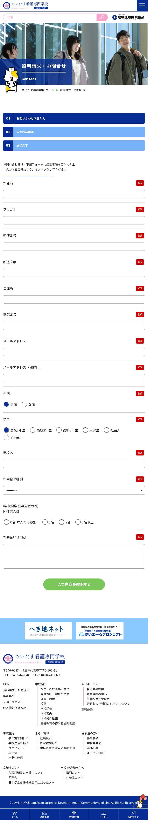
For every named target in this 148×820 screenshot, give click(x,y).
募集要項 (92, 738)
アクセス (103, 814)
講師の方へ (73, 773)
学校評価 (46, 708)
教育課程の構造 (97, 694)
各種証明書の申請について (25, 773)
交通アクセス (11, 702)
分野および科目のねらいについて (108, 704)
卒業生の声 (15, 758)
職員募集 (9, 696)
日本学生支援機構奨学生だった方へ (31, 782)
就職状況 (46, 738)
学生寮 (12, 753)
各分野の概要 (95, 689)
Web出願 (93, 748)
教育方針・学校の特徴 (55, 694)
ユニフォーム (17, 748)
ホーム (15, 814)
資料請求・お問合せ (73, 90)
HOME (7, 684)
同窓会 (12, 777)
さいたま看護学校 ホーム (38, 90)
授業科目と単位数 (98, 699)
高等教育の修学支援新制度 (58, 723)
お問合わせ (133, 814)
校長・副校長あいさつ (55, 689)
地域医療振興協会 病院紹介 (57, 748)
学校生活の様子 (18, 743)
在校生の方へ (74, 777)
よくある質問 (95, 753)
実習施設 (87, 709)
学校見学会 (94, 743)
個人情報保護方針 (14, 708)
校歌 (43, 704)
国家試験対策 (48, 743)
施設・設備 (48, 699)
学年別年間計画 (18, 738)
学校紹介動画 (49, 718)
